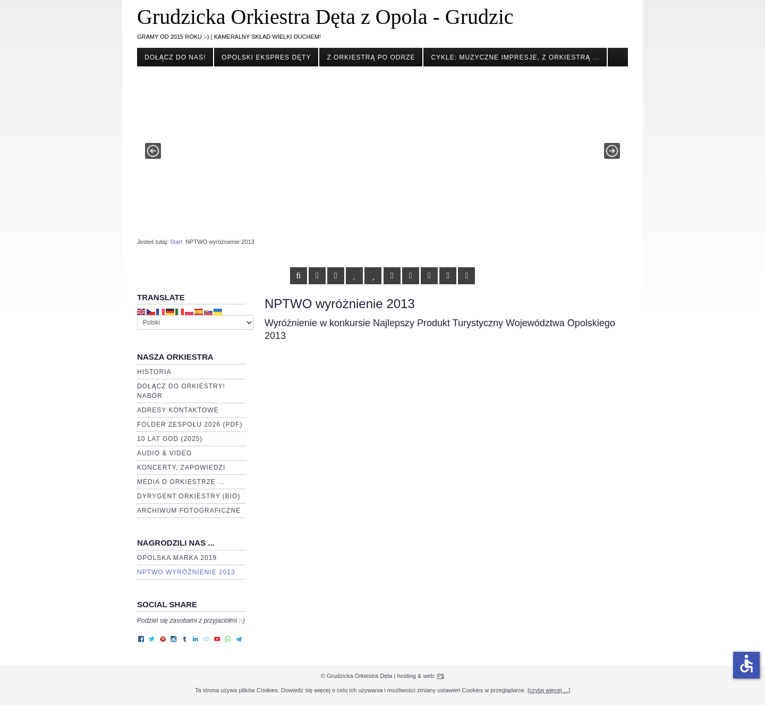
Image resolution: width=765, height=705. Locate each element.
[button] (153, 151)
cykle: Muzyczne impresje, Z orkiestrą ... (515, 57)
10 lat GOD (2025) (169, 439)
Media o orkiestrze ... (181, 482)
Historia (154, 372)
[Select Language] (195, 322)
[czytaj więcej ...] (549, 690)
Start (176, 242)
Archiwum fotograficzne (189, 510)
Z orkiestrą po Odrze (371, 57)
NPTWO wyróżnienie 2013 (186, 572)
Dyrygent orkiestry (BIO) (188, 496)
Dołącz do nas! (175, 57)
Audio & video (164, 453)
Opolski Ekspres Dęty (266, 57)
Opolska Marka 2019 (177, 558)
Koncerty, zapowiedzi (181, 467)
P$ (440, 676)
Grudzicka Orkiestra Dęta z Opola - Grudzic (325, 17)
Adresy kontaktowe (178, 410)
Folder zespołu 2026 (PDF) (189, 424)
